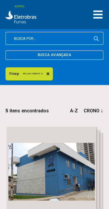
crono (91, 110)
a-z (74, 110)
